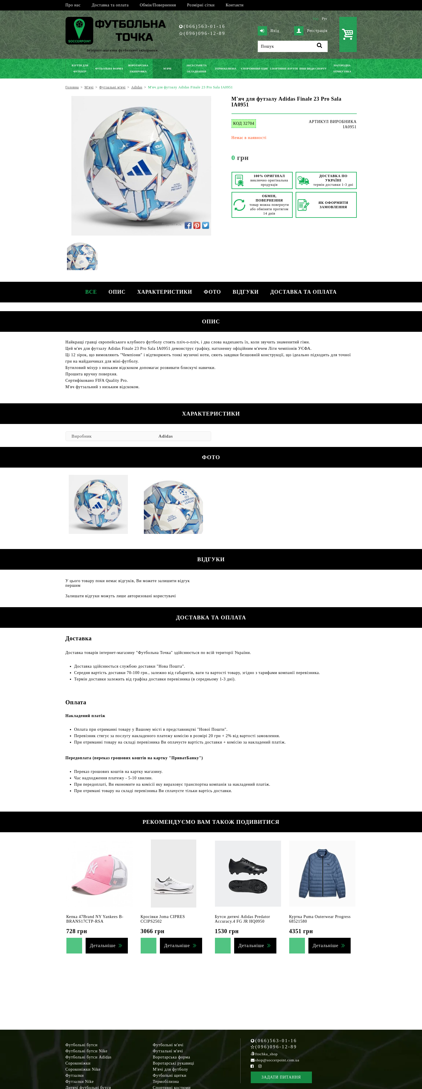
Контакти (234, 5)
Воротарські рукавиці (174, 1063)
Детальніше (103, 945)
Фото (212, 292)
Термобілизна (166, 1081)
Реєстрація (310, 30)
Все (91, 292)
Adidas (165, 436)
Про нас (73, 5)
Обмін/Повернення (158, 5)
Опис (117, 292)
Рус (325, 19)
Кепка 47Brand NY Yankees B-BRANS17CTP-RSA (94, 919)
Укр (315, 19)
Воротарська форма (171, 1057)
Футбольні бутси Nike (87, 1051)
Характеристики (164, 292)
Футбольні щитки (170, 1075)
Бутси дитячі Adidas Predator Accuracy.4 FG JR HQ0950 (242, 919)
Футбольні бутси (82, 1045)
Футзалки (75, 1075)
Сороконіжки (78, 1063)
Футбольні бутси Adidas (89, 1057)
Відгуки (246, 292)
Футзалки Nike (80, 1081)
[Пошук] (293, 46)
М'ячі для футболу (170, 1069)
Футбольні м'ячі (168, 1045)
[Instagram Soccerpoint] (260, 1066)
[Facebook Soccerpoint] (252, 1066)
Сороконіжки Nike (83, 1069)
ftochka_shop (266, 1054)
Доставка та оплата (110, 5)
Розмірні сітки (201, 5)
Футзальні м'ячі (168, 1051)
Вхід (268, 30)
